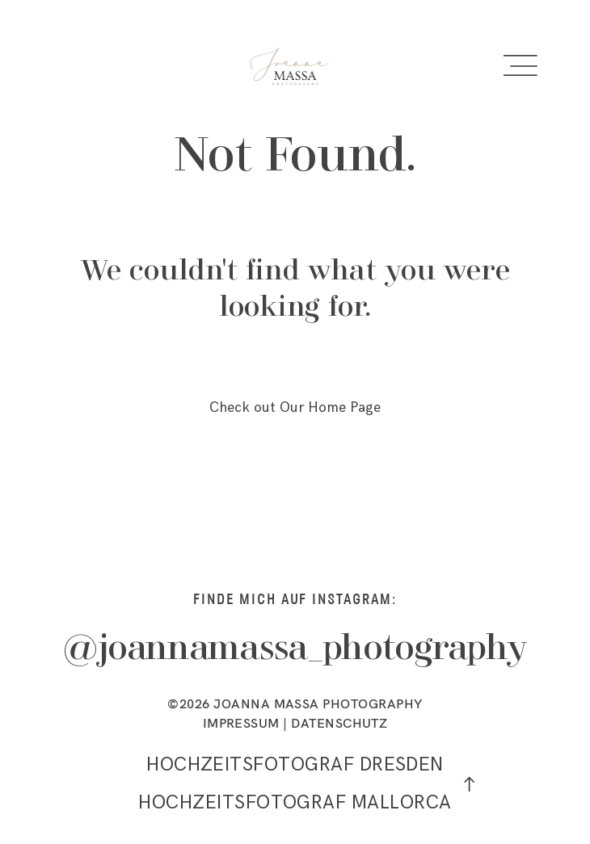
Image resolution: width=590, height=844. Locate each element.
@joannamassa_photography (294, 649)
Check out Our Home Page (294, 407)
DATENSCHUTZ (339, 723)
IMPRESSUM (241, 723)
